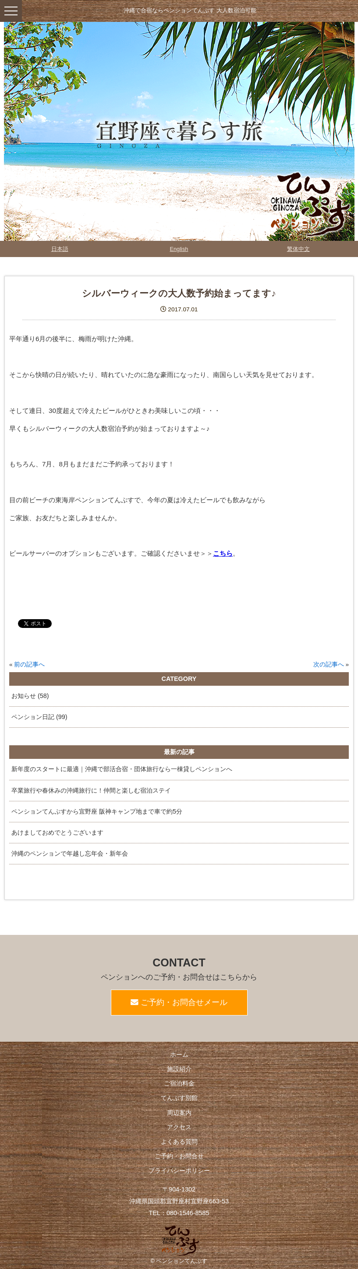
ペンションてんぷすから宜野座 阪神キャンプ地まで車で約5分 (96, 811)
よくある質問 (179, 1141)
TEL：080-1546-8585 (179, 1212)
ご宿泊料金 (179, 1083)
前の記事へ (29, 664)
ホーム (179, 1054)
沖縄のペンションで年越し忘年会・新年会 (69, 853)
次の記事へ (328, 664)
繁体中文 (298, 249)
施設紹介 (179, 1068)
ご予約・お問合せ (179, 1156)
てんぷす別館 (179, 1097)
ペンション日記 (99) (39, 716)
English (179, 249)
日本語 (59, 249)
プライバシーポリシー (179, 1170)
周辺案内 (179, 1112)
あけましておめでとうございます (57, 832)
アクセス (179, 1127)
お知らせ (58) (30, 695)
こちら (223, 553)
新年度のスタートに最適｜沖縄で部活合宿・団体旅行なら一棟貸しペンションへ (121, 768)
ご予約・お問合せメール (179, 1002)
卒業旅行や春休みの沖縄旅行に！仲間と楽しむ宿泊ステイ (91, 790)
